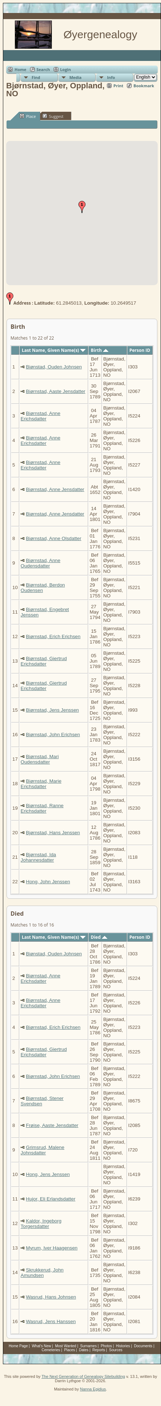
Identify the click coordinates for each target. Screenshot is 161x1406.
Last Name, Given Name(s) (54, 350)
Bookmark (143, 85)
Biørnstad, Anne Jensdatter (55, 489)
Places (69, 1350)
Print (118, 85)
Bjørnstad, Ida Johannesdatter (38, 857)
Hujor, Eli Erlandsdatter (50, 1199)
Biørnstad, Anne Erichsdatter (41, 416)
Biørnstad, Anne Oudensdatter (41, 563)
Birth (99, 350)
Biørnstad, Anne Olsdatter (54, 538)
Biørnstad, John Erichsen (53, 734)
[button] (82, 207)
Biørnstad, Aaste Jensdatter (56, 391)
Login (65, 69)
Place (28, 116)
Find (36, 77)
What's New (41, 1346)
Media (75, 77)
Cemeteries (51, 1350)
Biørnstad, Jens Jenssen (52, 710)
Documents (143, 1346)
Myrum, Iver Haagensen (52, 1248)
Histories (123, 1346)
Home (20, 69)
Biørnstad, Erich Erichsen (53, 636)
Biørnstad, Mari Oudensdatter (40, 759)
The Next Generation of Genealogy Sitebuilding (83, 1376)
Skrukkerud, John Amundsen (42, 1272)
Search (43, 69)
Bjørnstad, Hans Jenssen (53, 832)
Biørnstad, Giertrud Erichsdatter (44, 661)
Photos (106, 1346)
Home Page (18, 1346)
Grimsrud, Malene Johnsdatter (43, 1150)
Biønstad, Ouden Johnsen (54, 367)
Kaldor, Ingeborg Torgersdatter (41, 1223)
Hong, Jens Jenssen (48, 1174)
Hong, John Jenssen (48, 881)
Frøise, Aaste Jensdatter (52, 1125)
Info (111, 77)
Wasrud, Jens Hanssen (51, 1321)
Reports (98, 1350)
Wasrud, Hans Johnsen (51, 1297)
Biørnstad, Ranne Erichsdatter (42, 808)
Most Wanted (66, 1346)
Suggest (52, 116)
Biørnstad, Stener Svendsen (42, 1101)
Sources (116, 1350)
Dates (83, 1350)
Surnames (88, 1346)
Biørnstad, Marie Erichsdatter (41, 783)
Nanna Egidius (93, 1389)
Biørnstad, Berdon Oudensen (43, 587)
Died (99, 937)
